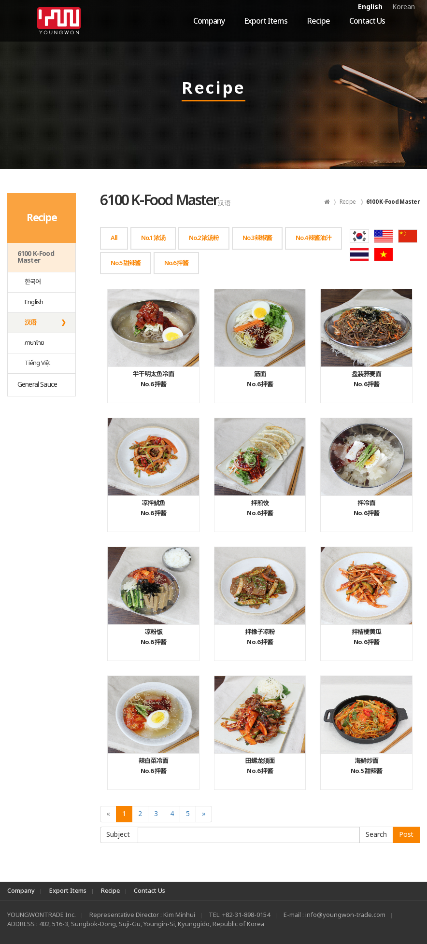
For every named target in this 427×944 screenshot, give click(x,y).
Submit (376, 835)
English (370, 7)
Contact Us (367, 21)
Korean (403, 7)
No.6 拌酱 (153, 379)
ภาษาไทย (34, 343)
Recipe (318, 21)
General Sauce (37, 385)
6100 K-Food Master (35, 257)
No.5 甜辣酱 (366, 766)
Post (406, 835)
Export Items (265, 21)
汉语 (30, 322)
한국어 (33, 282)
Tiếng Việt (37, 363)
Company (209, 21)
